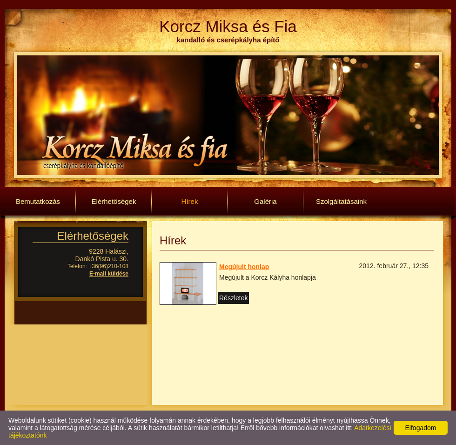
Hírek (189, 201)
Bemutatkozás (38, 201)
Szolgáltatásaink (341, 201)
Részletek (233, 298)
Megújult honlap (244, 266)
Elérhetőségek (114, 201)
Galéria (265, 201)
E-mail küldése (108, 273)
